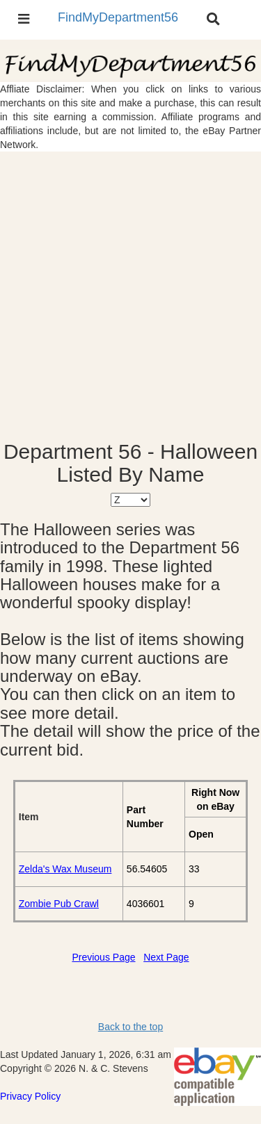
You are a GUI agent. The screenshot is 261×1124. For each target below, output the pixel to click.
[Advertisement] (130, 295)
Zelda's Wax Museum (65, 868)
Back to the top (130, 1026)
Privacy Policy (30, 1096)
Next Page (166, 957)
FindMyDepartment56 (118, 17)
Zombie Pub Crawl (59, 903)
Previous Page (103, 957)
